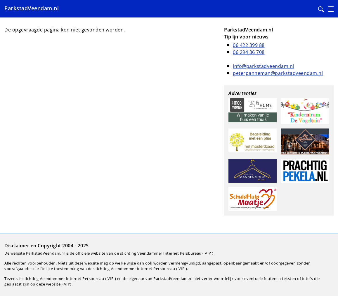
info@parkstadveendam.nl (263, 66)
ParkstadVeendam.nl (31, 8)
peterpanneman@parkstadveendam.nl (278, 73)
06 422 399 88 (249, 45)
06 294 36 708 (249, 52)
